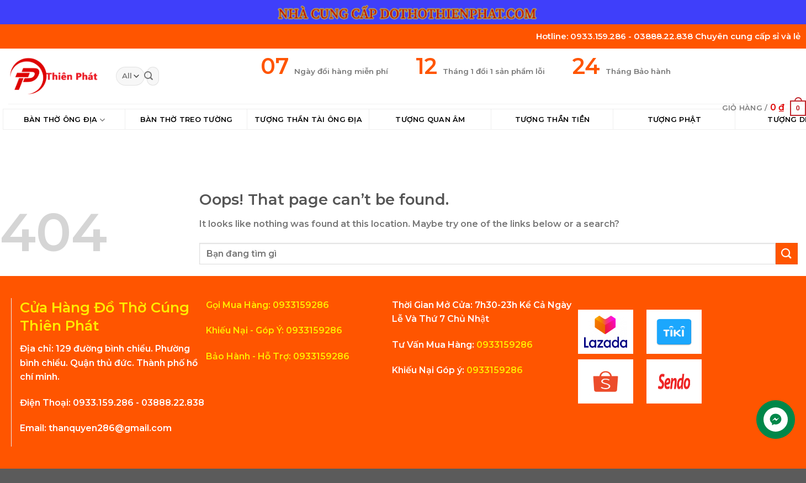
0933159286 (503, 344)
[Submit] (148, 76)
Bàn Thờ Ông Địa (64, 120)
